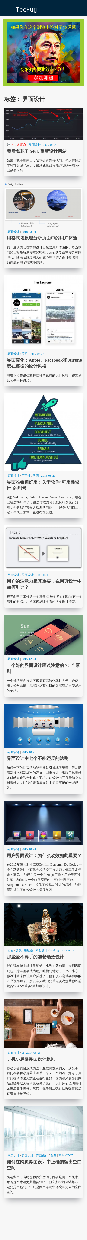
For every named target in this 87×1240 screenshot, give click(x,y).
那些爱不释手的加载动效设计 (43, 947)
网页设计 (13, 575)
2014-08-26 (33, 1052)
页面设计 (28, 1155)
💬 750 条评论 (16, 144)
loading (54, 950)
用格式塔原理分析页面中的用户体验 (43, 225)
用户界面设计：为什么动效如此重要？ (43, 848)
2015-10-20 (29, 849)
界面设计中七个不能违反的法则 (43, 749)
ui (23, 1052)
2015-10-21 (29, 752)
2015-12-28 (29, 659)
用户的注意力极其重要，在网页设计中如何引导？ (43, 566)
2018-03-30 (29, 231)
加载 (19, 950)
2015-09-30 (68, 950)
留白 (53, 1155)
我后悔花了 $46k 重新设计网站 (43, 142)
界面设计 (35, 144)
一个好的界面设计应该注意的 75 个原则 (43, 656)
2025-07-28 (50, 144)
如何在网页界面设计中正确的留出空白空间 (43, 1152)
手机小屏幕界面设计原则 (43, 1049)
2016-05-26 (43, 575)
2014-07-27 (65, 1155)
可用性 (26, 475)
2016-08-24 (37, 354)
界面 (36, 475)
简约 (25, 354)
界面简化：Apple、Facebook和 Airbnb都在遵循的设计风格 (43, 330)
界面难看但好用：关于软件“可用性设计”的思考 (43, 455)
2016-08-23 (48, 475)
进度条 (28, 950)
